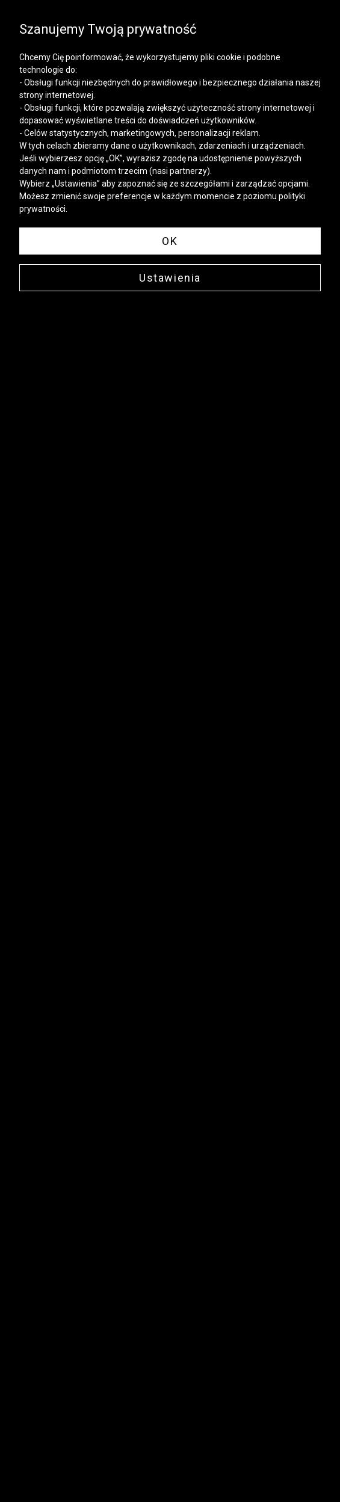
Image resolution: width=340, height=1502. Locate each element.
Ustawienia (170, 277)
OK (170, 241)
